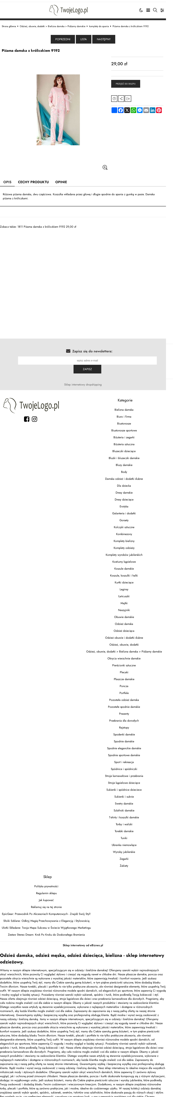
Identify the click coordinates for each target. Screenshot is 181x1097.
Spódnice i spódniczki (135, 759)
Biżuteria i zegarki (135, 428)
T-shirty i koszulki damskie (135, 808)
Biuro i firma (135, 407)
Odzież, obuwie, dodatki (135, 635)
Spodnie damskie (135, 732)
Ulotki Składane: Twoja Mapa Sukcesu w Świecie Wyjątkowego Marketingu (49, 918)
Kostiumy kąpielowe (135, 552)
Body (136, 462)
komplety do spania (102, 25)
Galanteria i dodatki (135, 504)
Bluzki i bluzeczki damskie (135, 448)
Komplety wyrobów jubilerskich (135, 545)
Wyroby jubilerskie (135, 842)
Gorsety (135, 510)
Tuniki (135, 828)
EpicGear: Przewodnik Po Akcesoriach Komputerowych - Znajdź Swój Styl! (49, 904)
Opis (11, 180)
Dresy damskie (135, 483)
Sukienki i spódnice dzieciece (135, 780)
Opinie (65, 180)
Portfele (135, 683)
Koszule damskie (135, 559)
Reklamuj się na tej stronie (49, 897)
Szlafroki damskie (135, 801)
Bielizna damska (135, 400)
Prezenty (136, 704)
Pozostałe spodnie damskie (135, 697)
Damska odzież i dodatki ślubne (135, 469)
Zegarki (135, 849)
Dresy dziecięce (135, 490)
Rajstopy (136, 718)
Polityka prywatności (50, 876)
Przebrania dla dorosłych (135, 711)
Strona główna (12, 25)
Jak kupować (49, 890)
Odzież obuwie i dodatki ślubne (135, 628)
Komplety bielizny (135, 531)
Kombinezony (136, 524)
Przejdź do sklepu (134, 82)
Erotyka (135, 497)
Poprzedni (70, 38)
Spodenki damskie (135, 725)
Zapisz (162, 359)
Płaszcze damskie (135, 669)
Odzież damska (135, 614)
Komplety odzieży (135, 538)
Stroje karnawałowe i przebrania (135, 766)
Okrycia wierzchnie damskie (135, 649)
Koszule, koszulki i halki (135, 566)
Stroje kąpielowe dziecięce (135, 773)
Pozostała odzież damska (135, 690)
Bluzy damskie (135, 455)
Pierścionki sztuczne (135, 656)
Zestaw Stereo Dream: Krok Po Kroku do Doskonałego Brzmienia (49, 925)
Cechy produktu (37, 180)
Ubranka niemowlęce (135, 835)
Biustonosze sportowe (135, 421)
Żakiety (135, 856)
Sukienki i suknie (135, 787)
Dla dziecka (135, 476)
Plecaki (135, 662)
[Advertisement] (90, 252)
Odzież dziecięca (135, 621)
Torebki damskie (135, 821)
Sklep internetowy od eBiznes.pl (90, 935)
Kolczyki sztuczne (135, 517)
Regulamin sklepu (50, 883)
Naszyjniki (135, 600)
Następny (111, 38)
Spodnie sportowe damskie (135, 745)
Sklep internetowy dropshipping (90, 375)
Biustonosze (135, 414)
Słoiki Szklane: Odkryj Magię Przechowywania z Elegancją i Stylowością (50, 911)
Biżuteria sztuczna (135, 434)
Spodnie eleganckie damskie (136, 738)
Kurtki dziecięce (135, 573)
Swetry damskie (135, 794)
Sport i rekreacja (135, 752)
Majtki (135, 593)
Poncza (135, 676)
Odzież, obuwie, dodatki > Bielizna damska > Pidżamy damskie (56, 25)
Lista (91, 38)
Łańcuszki (135, 586)
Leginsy (135, 580)
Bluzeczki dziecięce (135, 441)
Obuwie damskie (135, 607)
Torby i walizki (135, 814)
